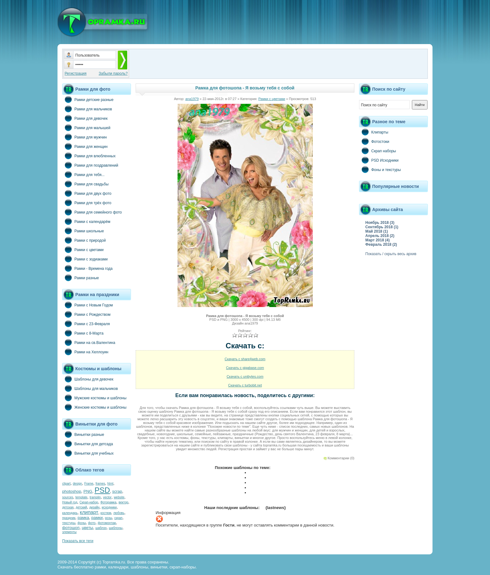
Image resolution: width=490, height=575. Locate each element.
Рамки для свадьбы (85, 184)
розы (108, 518)
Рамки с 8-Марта (82, 333)
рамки (96, 517)
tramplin (95, 497)
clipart (66, 483)
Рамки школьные (83, 230)
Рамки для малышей (86, 127)
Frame (88, 483)
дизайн (94, 507)
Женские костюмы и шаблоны (94, 407)
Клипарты (373, 132)
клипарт (89, 512)
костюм (106, 513)
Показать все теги (77, 541)
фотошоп (70, 527)
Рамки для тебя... (83, 174)
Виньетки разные (83, 434)
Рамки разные (80, 277)
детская (67, 507)
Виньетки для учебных (87, 453)
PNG (87, 491)
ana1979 (192, 99)
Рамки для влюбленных (89, 155)
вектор (123, 502)
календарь (70, 513)
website (119, 497)
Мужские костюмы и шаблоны (94, 397)
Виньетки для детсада (87, 443)
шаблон (101, 528)
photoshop (71, 491)
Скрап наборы (377, 150)
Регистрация (76, 73)
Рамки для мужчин (84, 137)
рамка (83, 517)
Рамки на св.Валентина (88, 342)
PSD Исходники (378, 160)
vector (107, 497)
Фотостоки (374, 141)
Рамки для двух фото (86, 193)
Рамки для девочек (85, 118)
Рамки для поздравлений (90, 165)
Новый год (69, 502)
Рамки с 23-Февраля (86, 323)
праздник (68, 518)
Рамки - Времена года (87, 268)
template (81, 497)
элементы (69, 532)
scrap (117, 491)
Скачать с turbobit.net (245, 385)
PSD (102, 490)
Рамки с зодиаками (85, 259)
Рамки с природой (84, 240)
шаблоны (115, 528)
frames (100, 483)
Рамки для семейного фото (92, 212)
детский (81, 507)
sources (67, 497)
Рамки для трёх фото (86, 202)
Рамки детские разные (87, 99)
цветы (87, 527)
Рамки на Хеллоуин (85, 351)
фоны (82, 523)
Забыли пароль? (113, 73)
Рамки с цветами (83, 249)
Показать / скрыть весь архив (390, 254)
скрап (118, 518)
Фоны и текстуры (380, 169)
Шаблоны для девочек (87, 379)
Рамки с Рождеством (86, 314)
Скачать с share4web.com (245, 359)
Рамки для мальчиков (87, 108)
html (110, 483)
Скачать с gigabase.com (245, 368)
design (77, 483)
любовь (118, 513)
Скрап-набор (89, 502)
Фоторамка (108, 502)
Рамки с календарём (86, 221)
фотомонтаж (107, 523)
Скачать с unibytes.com (245, 376)
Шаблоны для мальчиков (90, 388)
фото (92, 523)
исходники (109, 507)
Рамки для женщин (85, 146)
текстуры (68, 523)
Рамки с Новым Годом (87, 305)
